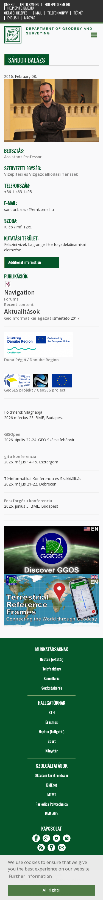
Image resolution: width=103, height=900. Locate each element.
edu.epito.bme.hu (57, 4)
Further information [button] (30, 876)
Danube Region (44, 359)
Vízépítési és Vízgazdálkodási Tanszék (41, 174)
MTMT (51, 794)
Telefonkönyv (57, 13)
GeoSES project (51, 390)
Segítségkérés (51, 688)
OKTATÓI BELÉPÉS (15, 13)
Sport (52, 741)
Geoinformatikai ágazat (27, 318)
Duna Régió (15, 359)
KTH (52, 712)
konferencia (24, 456)
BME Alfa (51, 813)
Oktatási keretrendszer (51, 775)
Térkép (78, 13)
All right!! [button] (51, 890)
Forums (11, 299)
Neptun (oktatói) (51, 659)
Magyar (29, 18)
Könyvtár (51, 751)
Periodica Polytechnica (51, 804)
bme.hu (9, 4)
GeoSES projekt (18, 390)
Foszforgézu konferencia (28, 500)
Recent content (19, 304)
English (13, 18)
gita (8, 456)
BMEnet (51, 785)
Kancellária (51, 678)
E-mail (37, 13)
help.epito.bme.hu (20, 8)
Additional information (24, 262)
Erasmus (51, 722)
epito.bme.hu (29, 4)
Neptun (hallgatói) (51, 731)
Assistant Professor (23, 156)
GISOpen (12, 434)
